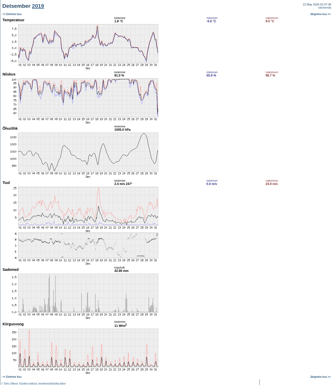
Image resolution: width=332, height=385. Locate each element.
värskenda (324, 7)
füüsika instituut (28, 383)
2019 (38, 6)
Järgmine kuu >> (320, 14)
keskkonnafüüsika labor (52, 383)
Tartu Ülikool (11, 383)
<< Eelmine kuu (12, 14)
